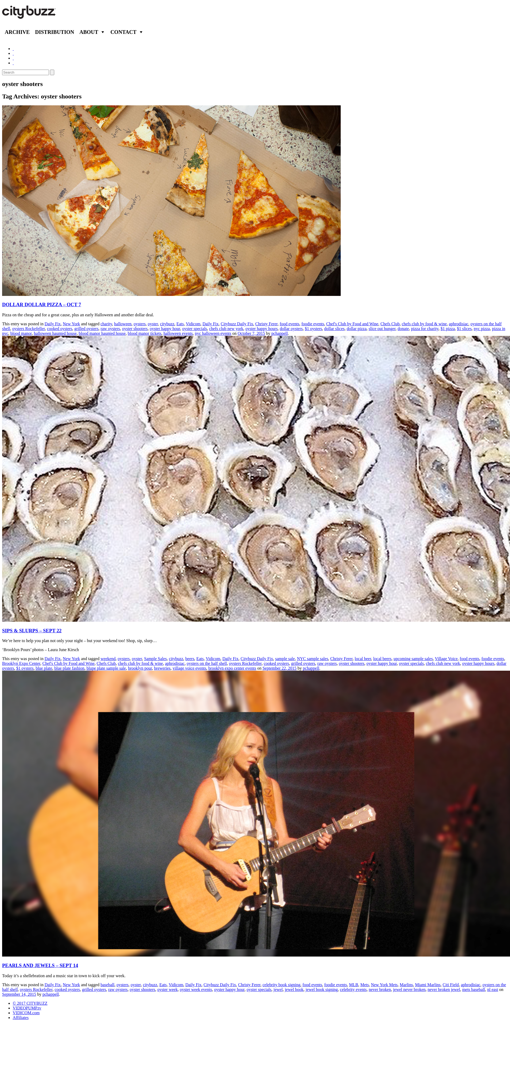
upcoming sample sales (413, 658)
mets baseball (473, 989)
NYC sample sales (312, 658)
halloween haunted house (55, 333)
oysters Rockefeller (28, 328)
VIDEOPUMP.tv (27, 1008)
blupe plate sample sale (106, 668)
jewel (278, 989)
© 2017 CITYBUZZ (30, 1003)
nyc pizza (482, 328)
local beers (382, 658)
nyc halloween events (213, 333)
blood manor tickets (144, 333)
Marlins (406, 984)
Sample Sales (155, 658)
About (88, 32)
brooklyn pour (140, 668)
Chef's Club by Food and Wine (352, 324)
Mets (364, 984)
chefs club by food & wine (424, 324)
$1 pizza (448, 328)
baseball (107, 984)
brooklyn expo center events (232, 668)
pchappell (279, 333)
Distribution (54, 32)
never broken (380, 989)
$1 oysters (313, 328)
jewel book (294, 989)
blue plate (44, 668)
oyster (153, 324)
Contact (123, 32)
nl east (492, 989)
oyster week (167, 989)
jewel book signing (322, 989)
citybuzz (167, 324)
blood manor (21, 333)
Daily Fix (52, 324)
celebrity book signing (281, 984)
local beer (363, 658)
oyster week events (196, 989)
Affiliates (21, 1017)
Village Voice (446, 658)
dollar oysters (291, 328)
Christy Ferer (266, 324)
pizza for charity (425, 328)
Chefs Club (389, 324)
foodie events (312, 324)
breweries (162, 668)
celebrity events (353, 989)
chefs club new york (226, 328)
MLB (353, 984)
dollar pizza (356, 328)
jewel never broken (409, 989)
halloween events (178, 333)
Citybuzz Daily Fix (237, 324)
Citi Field (451, 984)
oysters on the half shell (207, 663)
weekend (108, 658)
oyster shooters (134, 328)
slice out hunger (382, 328)
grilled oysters (86, 328)
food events (289, 324)
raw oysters (110, 328)
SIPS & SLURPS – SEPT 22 (32, 630)
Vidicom (193, 324)
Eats (180, 324)
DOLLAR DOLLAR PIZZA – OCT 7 (41, 304)
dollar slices (334, 328)
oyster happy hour (165, 328)
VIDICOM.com (26, 1013)
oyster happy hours (261, 328)
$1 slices (464, 328)
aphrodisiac (458, 324)
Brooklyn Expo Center (21, 663)
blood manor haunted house (102, 333)
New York (71, 324)
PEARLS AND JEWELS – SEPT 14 (40, 965)
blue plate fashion (69, 668)
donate (403, 328)
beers (189, 658)
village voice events (189, 668)
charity (106, 324)
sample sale (285, 658)
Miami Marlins (427, 984)
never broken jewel (444, 989)
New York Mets (384, 984)
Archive (17, 32)
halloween (122, 324)
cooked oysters (59, 328)
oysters (139, 324)
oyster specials (194, 328)
